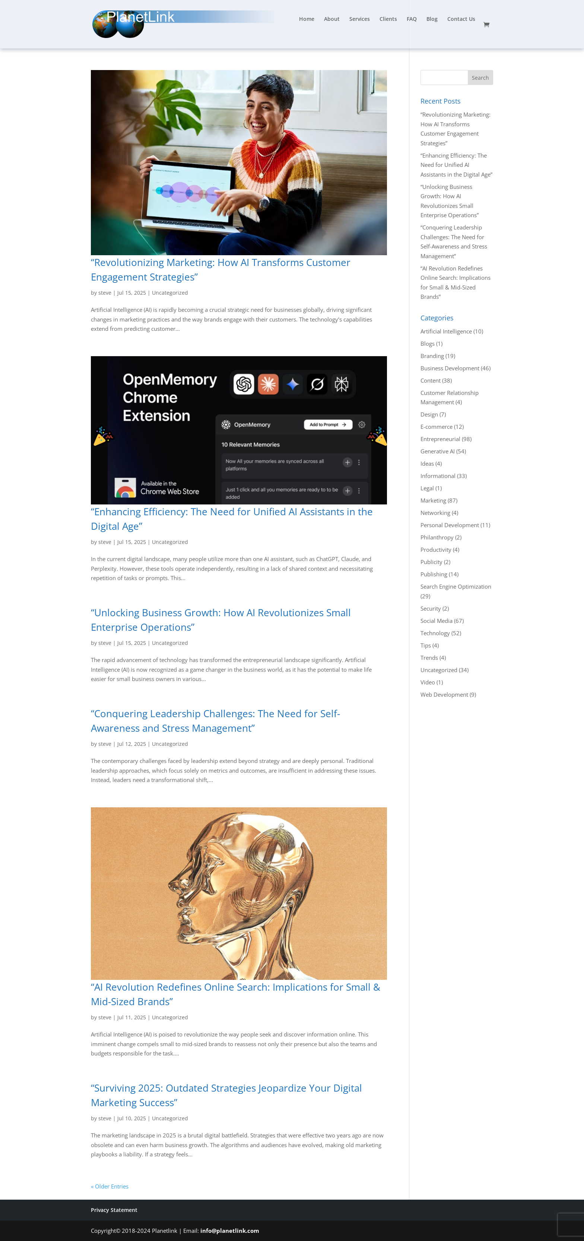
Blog (432, 19)
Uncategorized (170, 292)
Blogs (427, 343)
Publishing (433, 574)
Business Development (449, 368)
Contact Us (461, 19)
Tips (425, 645)
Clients (388, 19)
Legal (427, 488)
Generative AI (437, 451)
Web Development (444, 694)
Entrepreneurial (440, 439)
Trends (429, 657)
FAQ (412, 19)
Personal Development (449, 525)
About (332, 19)
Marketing (433, 500)
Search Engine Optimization (455, 586)
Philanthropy (437, 537)
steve (104, 292)
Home (306, 19)
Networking (435, 512)
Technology (435, 633)
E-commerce (436, 426)
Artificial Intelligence (446, 331)
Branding (432, 356)
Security (430, 608)
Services (359, 19)
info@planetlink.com (229, 1230)
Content (430, 380)
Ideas (427, 463)
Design (429, 414)
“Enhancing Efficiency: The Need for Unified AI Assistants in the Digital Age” (456, 165)
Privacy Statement (114, 1209)
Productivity (435, 549)
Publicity (431, 562)
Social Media (436, 620)
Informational (438, 475)
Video (427, 682)
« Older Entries (109, 1186)
